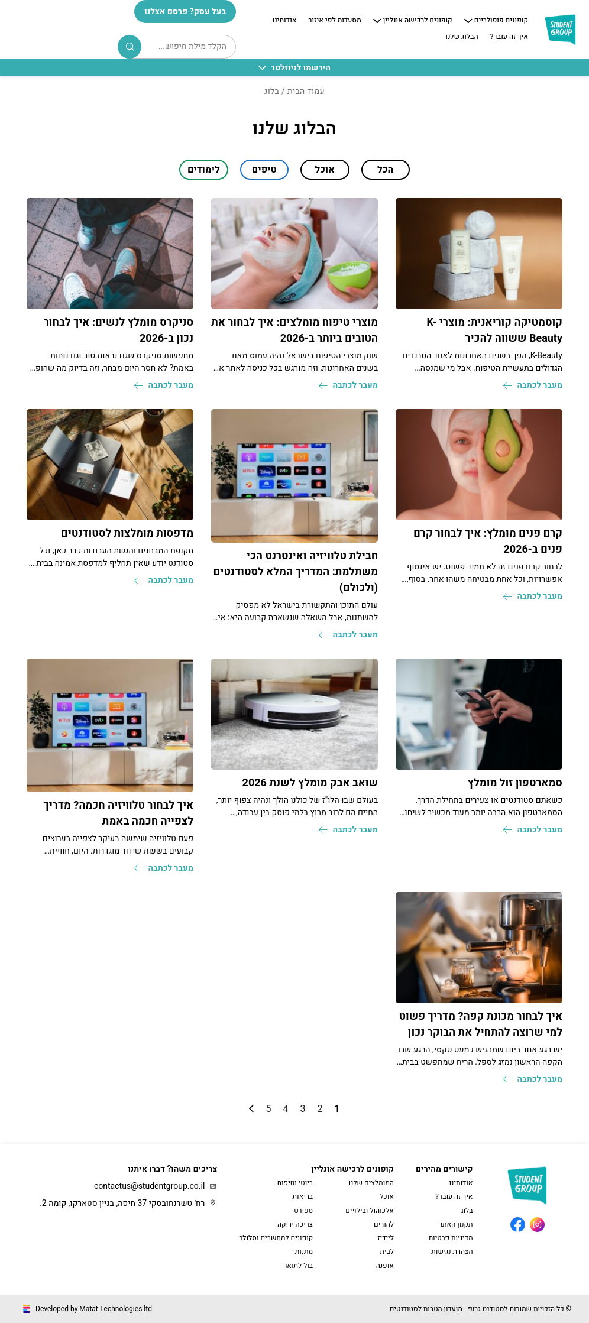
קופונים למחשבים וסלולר (276, 1238)
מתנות (304, 1251)
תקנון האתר (456, 1224)
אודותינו (285, 20)
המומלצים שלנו (371, 1183)
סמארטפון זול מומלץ (515, 783)
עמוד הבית (306, 91)
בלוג (467, 1210)
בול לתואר (298, 1265)
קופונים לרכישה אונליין (417, 20)
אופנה (385, 1265)
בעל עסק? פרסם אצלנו (185, 11)
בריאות (303, 1196)
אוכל (387, 1196)
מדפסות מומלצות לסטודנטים (127, 533)
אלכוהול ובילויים (369, 1210)
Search (130, 47)
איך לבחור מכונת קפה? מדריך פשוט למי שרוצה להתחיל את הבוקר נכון (481, 1024)
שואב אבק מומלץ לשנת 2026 (310, 783)
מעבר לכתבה (532, 385)
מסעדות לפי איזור (335, 20)
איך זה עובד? (509, 37)
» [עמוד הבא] (251, 1109)
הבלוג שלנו (461, 37)
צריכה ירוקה (295, 1224)
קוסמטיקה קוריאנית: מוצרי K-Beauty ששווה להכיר (494, 330)
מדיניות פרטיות (451, 1238)
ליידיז (385, 1238)
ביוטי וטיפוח (295, 1183)
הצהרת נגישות (452, 1251)
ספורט (303, 1210)
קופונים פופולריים (501, 20)
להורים (384, 1224)
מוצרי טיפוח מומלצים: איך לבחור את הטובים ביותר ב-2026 (294, 330)
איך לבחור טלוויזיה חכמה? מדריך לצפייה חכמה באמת (118, 813)
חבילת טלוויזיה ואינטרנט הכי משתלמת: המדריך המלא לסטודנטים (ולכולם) (295, 572)
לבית (387, 1251)
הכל (385, 170)
